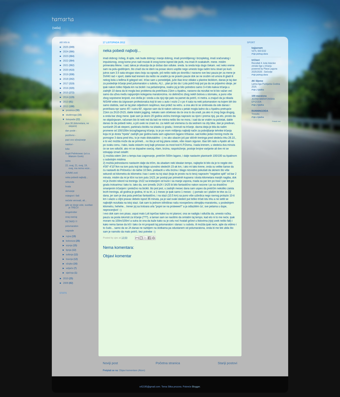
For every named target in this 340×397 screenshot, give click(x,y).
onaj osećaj (71, 217)
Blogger (196, 386)
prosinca (70, 110)
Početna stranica (168, 363)
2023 (66, 56)
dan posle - (71, 130)
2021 (66, 65)
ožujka (69, 263)
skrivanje (70, 191)
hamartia (63, 20)
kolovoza (71, 240)
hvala (68, 186)
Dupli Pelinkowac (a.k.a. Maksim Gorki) (77, 155)
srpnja (69, 245)
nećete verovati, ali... (76, 200)
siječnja (70, 272)
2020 (66, 69)
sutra (67, 160)
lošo (67, 149)
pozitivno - (70, 135)
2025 (66, 47)
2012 (66, 106)
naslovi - (69, 144)
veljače (70, 268)
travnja (70, 259)
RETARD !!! (71, 221)
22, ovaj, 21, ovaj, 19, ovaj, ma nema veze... (78, 166)
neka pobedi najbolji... (76, 177)
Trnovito (256, 114)
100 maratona (259, 96)
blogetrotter (71, 212)
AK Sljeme (257, 81)
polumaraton (71, 226)
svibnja (70, 254)
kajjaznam (257, 48)
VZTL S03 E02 (259, 51)
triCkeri (256, 60)
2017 (66, 83)
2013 (66, 101)
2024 (66, 51)
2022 (66, 60)
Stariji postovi (227, 363)
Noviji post (110, 363)
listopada (71, 119)
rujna (69, 236)
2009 (66, 283)
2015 (66, 92)
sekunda (69, 182)
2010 (66, 278)
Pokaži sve (276, 121)
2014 (66, 97)
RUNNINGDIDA (260, 111)
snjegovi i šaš (72, 195)
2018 (66, 79)
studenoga (71, 114)
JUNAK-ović (71, 172)
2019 (66, 74)
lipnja (69, 250)
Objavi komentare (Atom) (132, 370)
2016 (66, 88)
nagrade (69, 230)
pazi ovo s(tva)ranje (75, 139)
